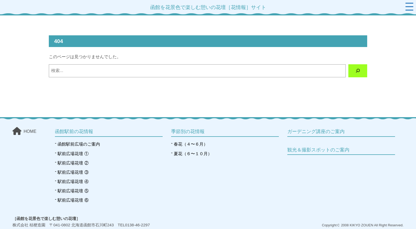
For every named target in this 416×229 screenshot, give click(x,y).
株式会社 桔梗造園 (28, 225)
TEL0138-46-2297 (134, 225)
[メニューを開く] (409, 6)
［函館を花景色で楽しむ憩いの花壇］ (46, 218)
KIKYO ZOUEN (361, 225)
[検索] (357, 70)
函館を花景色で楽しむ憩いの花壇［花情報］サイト (208, 7)
